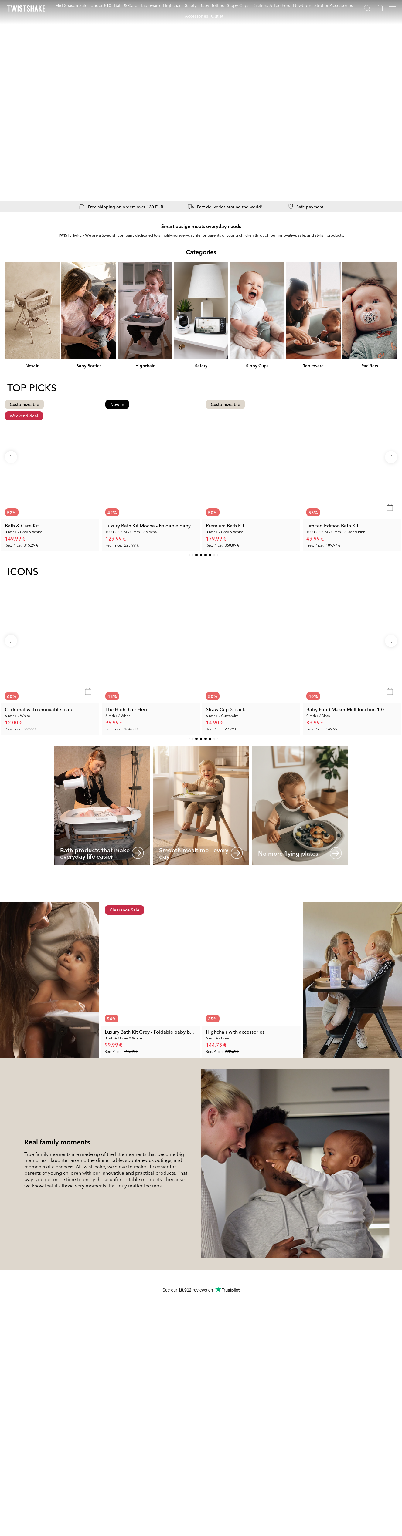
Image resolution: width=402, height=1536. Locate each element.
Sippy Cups (238, 5)
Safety (190, 5)
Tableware (150, 5)
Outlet (217, 16)
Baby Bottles (211, 5)
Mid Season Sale (71, 5)
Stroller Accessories (333, 5)
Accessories (196, 16)
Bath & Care (125, 5)
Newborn (302, 5)
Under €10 (100, 5)
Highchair (172, 5)
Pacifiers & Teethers (271, 5)
